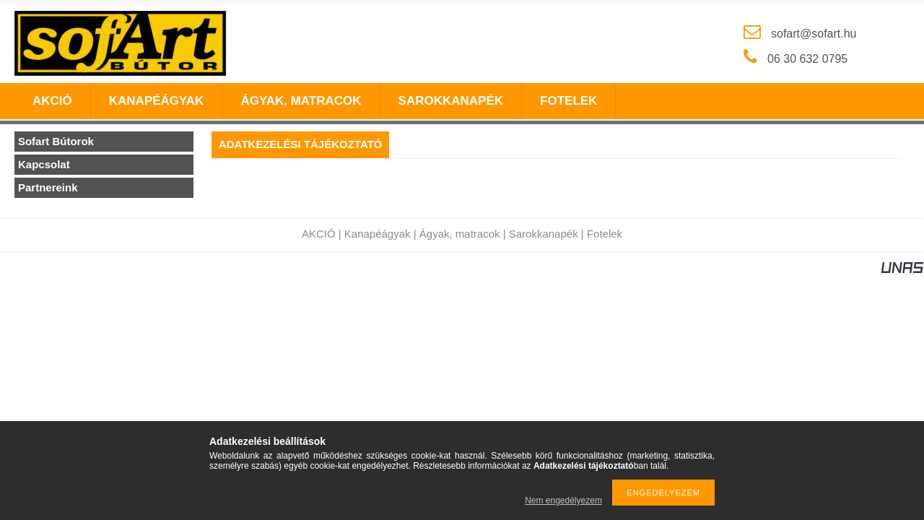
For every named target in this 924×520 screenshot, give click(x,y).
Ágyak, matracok (459, 234)
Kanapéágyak (377, 234)
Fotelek (604, 234)
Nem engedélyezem (563, 500)
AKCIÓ (319, 234)
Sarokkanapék (543, 234)
